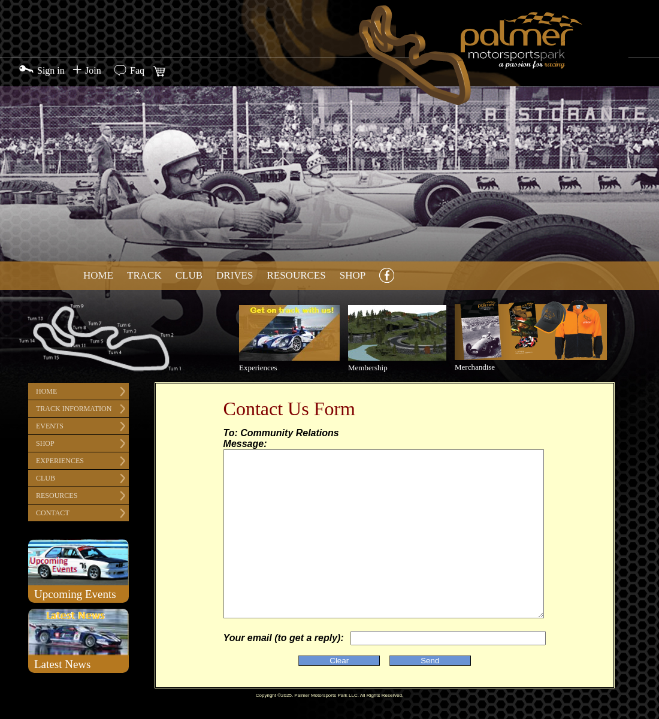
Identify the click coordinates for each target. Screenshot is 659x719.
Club (189, 275)
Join (93, 70)
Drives (234, 275)
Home (98, 275)
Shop (352, 275)
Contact (52, 513)
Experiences (60, 461)
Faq (137, 70)
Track (144, 275)
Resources (296, 275)
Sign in (51, 70)
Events (50, 426)
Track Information (73, 408)
